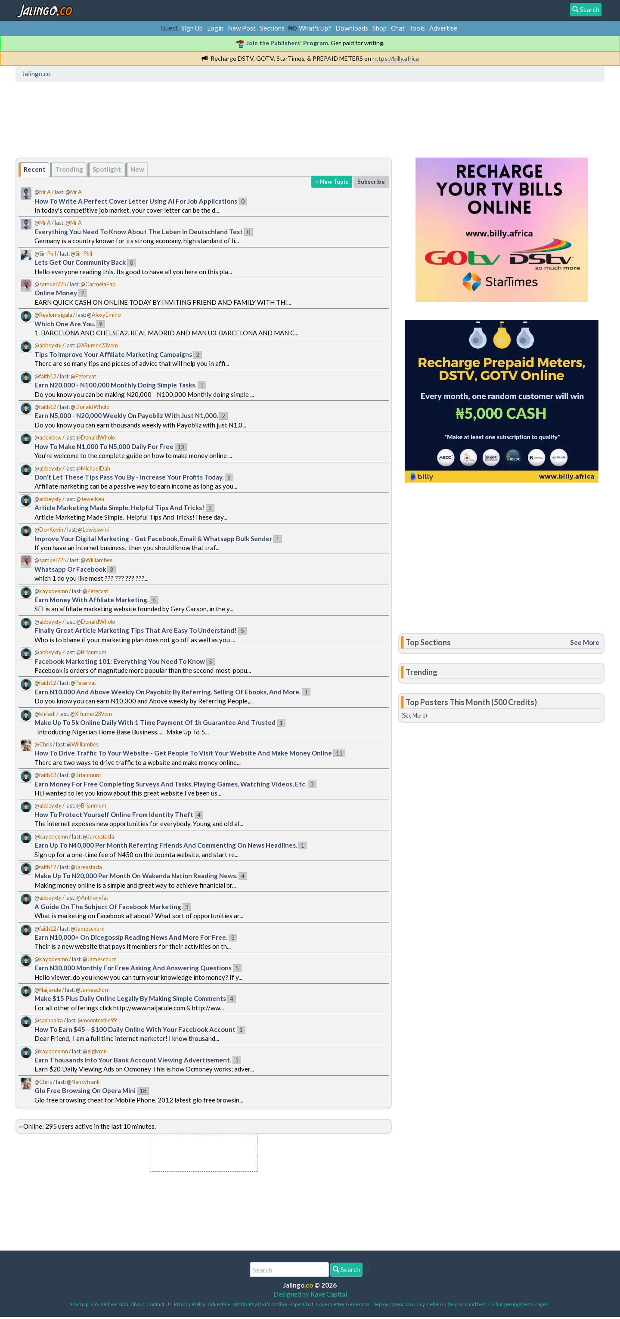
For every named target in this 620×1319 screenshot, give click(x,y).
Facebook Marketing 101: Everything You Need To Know (119, 661)
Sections (272, 28)
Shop (379, 28)
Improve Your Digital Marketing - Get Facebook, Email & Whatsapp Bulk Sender (153, 538)
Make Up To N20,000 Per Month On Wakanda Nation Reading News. (135, 875)
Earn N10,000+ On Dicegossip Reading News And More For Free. (130, 937)
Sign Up (192, 28)
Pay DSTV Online (268, 1304)
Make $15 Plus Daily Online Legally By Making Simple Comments (130, 998)
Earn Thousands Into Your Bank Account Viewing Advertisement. (132, 1060)
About (137, 1304)
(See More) (414, 715)
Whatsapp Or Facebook (70, 569)
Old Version (114, 1304)
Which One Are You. (64, 324)
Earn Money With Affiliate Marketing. (91, 600)
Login (215, 28)
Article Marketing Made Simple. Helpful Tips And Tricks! (119, 507)
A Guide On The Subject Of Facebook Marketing (107, 906)
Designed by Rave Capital (310, 1294)
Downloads (351, 28)
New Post (242, 28)
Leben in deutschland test (456, 1304)
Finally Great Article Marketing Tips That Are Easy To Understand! (135, 630)
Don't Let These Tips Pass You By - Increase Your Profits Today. (128, 477)
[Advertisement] (175, 122)
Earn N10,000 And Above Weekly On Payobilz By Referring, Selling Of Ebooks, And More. (167, 692)
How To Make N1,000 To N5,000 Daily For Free (104, 446)
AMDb (239, 1304)
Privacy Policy (189, 1304)
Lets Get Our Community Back (80, 262)
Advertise (443, 28)
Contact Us (159, 1304)
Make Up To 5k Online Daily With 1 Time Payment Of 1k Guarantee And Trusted (155, 722)
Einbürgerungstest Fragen (518, 1304)
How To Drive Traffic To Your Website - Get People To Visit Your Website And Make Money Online (183, 753)
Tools (417, 28)
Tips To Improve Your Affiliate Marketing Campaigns (113, 354)
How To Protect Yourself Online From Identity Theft (113, 814)
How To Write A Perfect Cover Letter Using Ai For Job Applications (135, 201)
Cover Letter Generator (343, 1304)
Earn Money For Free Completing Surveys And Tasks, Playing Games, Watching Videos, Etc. (170, 784)
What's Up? (315, 28)
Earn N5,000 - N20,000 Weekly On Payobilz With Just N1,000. (126, 415)
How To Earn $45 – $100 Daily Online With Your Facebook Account (135, 1029)
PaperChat (301, 1304)
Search (346, 1269)
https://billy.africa (395, 58)
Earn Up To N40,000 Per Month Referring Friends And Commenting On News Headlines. (165, 845)
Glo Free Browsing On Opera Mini (85, 1090)
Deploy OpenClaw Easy (398, 1304)
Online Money (55, 293)
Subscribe (371, 181)
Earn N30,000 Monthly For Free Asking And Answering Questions (133, 968)
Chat (398, 28)
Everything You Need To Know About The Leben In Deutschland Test (138, 231)
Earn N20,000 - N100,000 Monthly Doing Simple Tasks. (115, 385)
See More (584, 642)
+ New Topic (331, 181)
